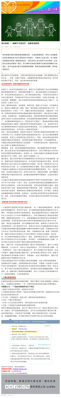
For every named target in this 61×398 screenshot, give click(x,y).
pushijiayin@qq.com (20, 369)
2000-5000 (24, 329)
